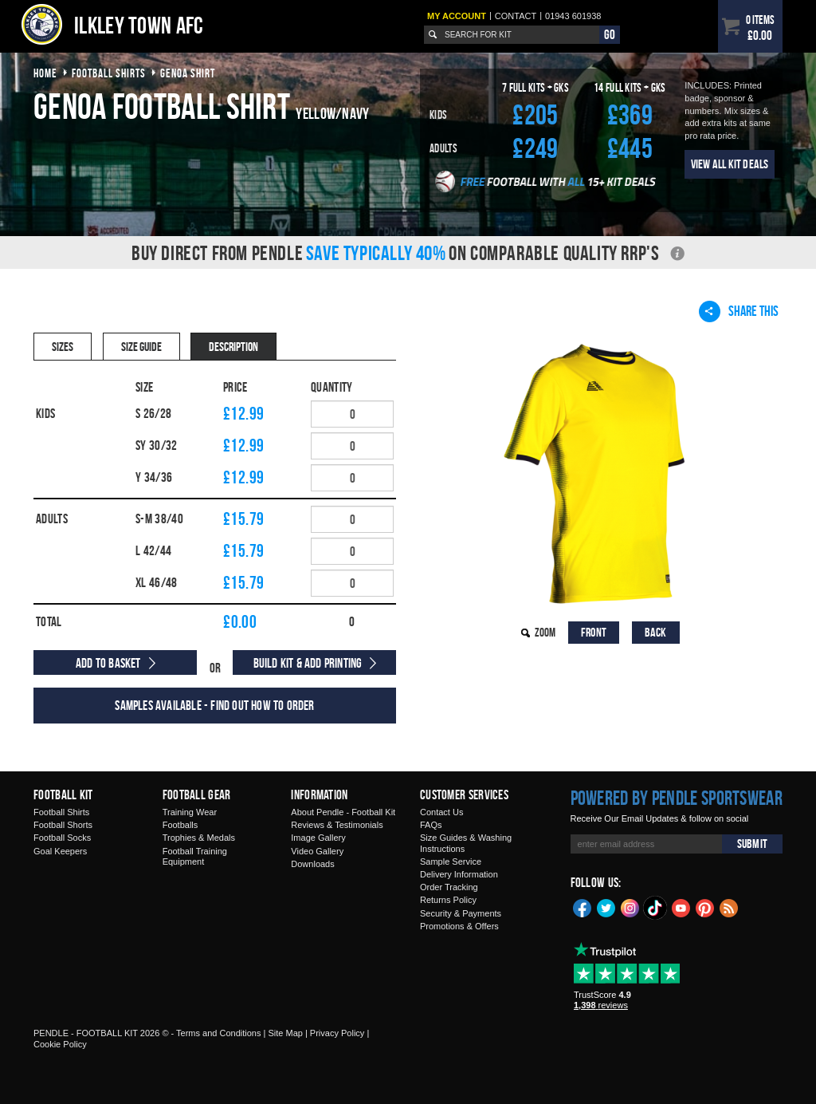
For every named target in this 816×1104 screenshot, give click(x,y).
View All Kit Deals (730, 164)
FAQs (431, 825)
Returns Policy (448, 900)
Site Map (285, 1033)
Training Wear (190, 812)
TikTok (656, 908)
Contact (515, 16)
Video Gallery (317, 851)
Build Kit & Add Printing (308, 663)
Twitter (606, 907)
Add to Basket (108, 663)
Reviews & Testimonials (336, 825)
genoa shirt (187, 73)
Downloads (312, 864)
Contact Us (441, 812)
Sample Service (450, 861)
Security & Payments (460, 913)
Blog (729, 907)
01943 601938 (573, 16)
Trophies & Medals (199, 837)
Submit (752, 843)
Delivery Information (459, 874)
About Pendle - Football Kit (343, 812)
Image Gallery (318, 837)
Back (656, 632)
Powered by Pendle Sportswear (677, 797)
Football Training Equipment (195, 856)
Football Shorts (62, 825)
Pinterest (705, 907)
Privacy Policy (337, 1033)
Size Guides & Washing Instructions (466, 843)
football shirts (109, 73)
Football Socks (62, 837)
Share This (739, 311)
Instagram (630, 907)
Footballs (180, 825)
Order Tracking (449, 887)
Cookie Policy (60, 1044)
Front (593, 632)
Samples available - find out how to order (214, 705)
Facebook (582, 907)
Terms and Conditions (218, 1033)
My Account (456, 16)
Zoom (545, 632)
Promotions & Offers (459, 926)
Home (45, 73)
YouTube (681, 907)
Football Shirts (61, 812)
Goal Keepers (60, 851)
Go (609, 34)
